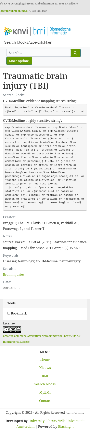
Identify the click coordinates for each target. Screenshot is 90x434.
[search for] (38, 53)
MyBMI (45, 392)
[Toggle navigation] (9, 20)
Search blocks (44, 384)
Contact (45, 400)
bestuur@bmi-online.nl (14, 11)
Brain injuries (13, 274)
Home (45, 359)
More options (19, 61)
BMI (45, 376)
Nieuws (45, 367)
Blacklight (66, 426)
